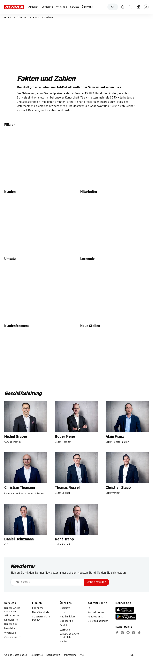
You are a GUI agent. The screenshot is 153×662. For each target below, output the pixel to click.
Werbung (65, 630)
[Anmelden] (146, 6)
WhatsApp (10, 633)
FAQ (90, 608)
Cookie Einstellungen (15, 655)
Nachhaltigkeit (67, 616)
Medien (63, 641)
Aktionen (33, 7)
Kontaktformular (96, 612)
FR (140, 655)
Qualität (64, 625)
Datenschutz (53, 655)
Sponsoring (66, 621)
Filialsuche (37, 608)
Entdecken (47, 7)
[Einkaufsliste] (123, 7)
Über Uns (87, 7)
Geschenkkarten (12, 637)
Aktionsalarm (11, 615)
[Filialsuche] (139, 7)
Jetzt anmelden (96, 582)
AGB (82, 655)
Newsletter (10, 628)
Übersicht (65, 608)
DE (132, 655)
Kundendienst (95, 616)
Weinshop (61, 7)
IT (148, 655)
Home (7, 17)
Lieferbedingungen (98, 621)
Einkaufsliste (11, 620)
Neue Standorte (40, 612)
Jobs (62, 612)
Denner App (11, 624)
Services (74, 7)
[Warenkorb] (131, 7)
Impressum (70, 655)
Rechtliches (37, 655)
